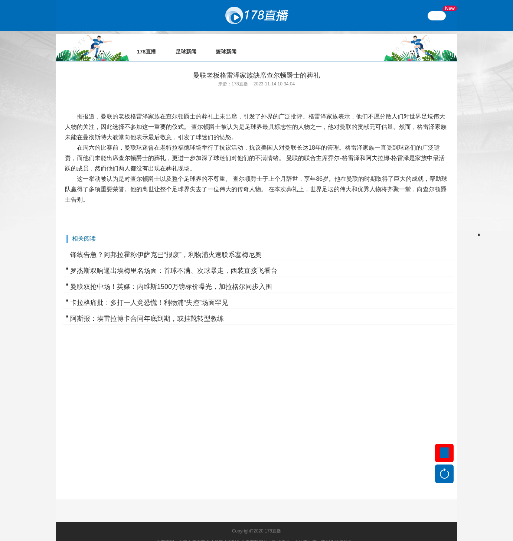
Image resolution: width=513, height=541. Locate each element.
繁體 (436, 15)
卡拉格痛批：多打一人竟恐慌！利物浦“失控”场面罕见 (149, 292)
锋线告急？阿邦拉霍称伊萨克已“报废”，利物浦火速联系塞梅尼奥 (166, 244)
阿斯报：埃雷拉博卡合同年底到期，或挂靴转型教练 (147, 308)
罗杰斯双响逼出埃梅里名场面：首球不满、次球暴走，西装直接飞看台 (173, 260)
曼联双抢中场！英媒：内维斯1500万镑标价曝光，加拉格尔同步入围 (171, 276)
